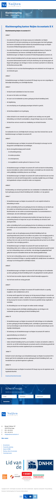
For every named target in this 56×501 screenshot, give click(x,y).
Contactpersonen (7, 453)
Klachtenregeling (10, 491)
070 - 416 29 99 (25, 495)
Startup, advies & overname (10, 451)
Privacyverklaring (48, 488)
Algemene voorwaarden (39, 488)
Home (6, 15)
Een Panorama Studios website (21, 491)
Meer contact (5, 438)
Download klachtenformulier (13, 376)
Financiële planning (8, 447)
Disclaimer (4, 491)
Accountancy (6, 445)
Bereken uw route (35, 495)
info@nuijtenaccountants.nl (30, 495)
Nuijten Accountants (14, 4)
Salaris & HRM (6, 449)
